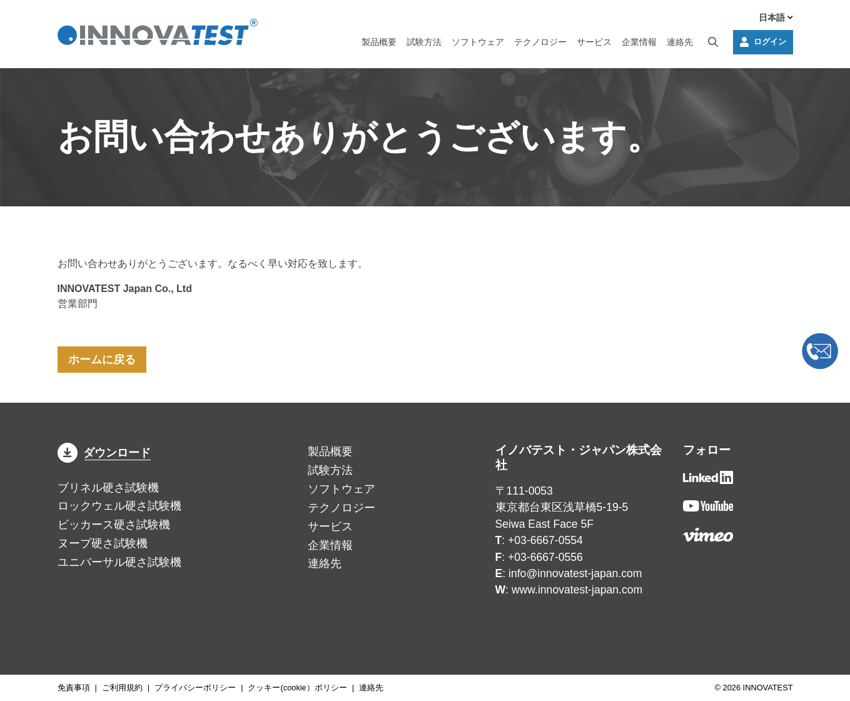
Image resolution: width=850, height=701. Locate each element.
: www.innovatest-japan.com (569, 589)
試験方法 (424, 42)
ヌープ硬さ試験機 (103, 543)
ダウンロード (104, 452)
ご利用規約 (122, 687)
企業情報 (639, 42)
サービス (594, 42)
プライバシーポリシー (195, 687)
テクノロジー (540, 42)
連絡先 (680, 42)
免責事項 (74, 687)
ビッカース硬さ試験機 (114, 524)
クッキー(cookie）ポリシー (297, 687)
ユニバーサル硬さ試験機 (119, 562)
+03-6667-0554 (545, 540)
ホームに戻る (102, 359)
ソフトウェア (478, 42)
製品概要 (379, 42)
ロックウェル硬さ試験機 (119, 506)
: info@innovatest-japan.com (568, 573)
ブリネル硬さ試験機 (108, 488)
